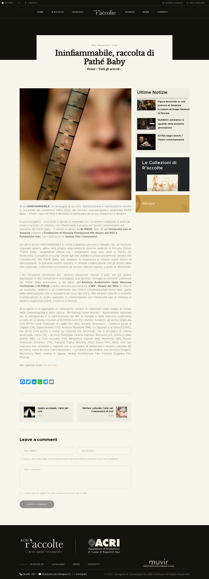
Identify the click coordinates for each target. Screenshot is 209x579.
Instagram (80, 574)
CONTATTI (93, 564)
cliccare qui (50, 365)
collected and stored (75, 493)
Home (91, 69)
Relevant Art (103, 45)
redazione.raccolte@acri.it (55, 574)
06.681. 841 (27, 574)
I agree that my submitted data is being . (55, 493)
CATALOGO (58, 564)
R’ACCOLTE (37, 564)
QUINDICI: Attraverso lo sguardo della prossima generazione (171, 123)
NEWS (76, 564)
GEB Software (156, 574)
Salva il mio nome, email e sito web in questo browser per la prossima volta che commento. (71, 459)
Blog (94, 45)
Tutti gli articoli (108, 69)
